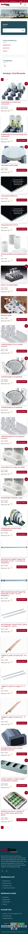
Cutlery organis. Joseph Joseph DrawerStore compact (13, 780)
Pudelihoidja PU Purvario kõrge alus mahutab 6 (14, 135)
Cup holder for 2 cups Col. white (13, 467)
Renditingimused (6, 885)
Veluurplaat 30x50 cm (9, 196)
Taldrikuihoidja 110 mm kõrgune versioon (12, 437)
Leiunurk (5, 51)
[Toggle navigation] (25, 4)
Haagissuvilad (5, 899)
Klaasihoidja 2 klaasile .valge (11, 498)
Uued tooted (6, 48)
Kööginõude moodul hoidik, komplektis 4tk (11, 529)
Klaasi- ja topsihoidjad (9, 285)
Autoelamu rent (5, 881)
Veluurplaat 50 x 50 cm (9, 225)
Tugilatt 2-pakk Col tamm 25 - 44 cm (13, 656)
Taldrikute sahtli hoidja (9, 165)
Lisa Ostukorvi (21, 109)
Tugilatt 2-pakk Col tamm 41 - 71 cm (13, 718)
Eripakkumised (6, 45)
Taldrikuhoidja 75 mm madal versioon (12, 345)
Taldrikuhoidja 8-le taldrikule (11, 407)
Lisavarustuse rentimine (8, 888)
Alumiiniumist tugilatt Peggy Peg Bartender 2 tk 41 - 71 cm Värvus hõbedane (13, 561)
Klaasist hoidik (6, 315)
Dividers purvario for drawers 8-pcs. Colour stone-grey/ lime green (13, 813)
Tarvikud (4, 904)
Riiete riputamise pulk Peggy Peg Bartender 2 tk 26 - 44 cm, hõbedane (13, 594)
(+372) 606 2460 (4, 1)
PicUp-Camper (5, 902)
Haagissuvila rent (6, 883)
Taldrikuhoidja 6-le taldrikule (11, 377)
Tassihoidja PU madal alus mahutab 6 (11, 103)
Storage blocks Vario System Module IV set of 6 (12, 749)
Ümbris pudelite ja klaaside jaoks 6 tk (14, 255)
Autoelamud (5, 897)
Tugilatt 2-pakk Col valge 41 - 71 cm (13, 687)
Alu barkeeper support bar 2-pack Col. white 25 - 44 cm (14, 625)
